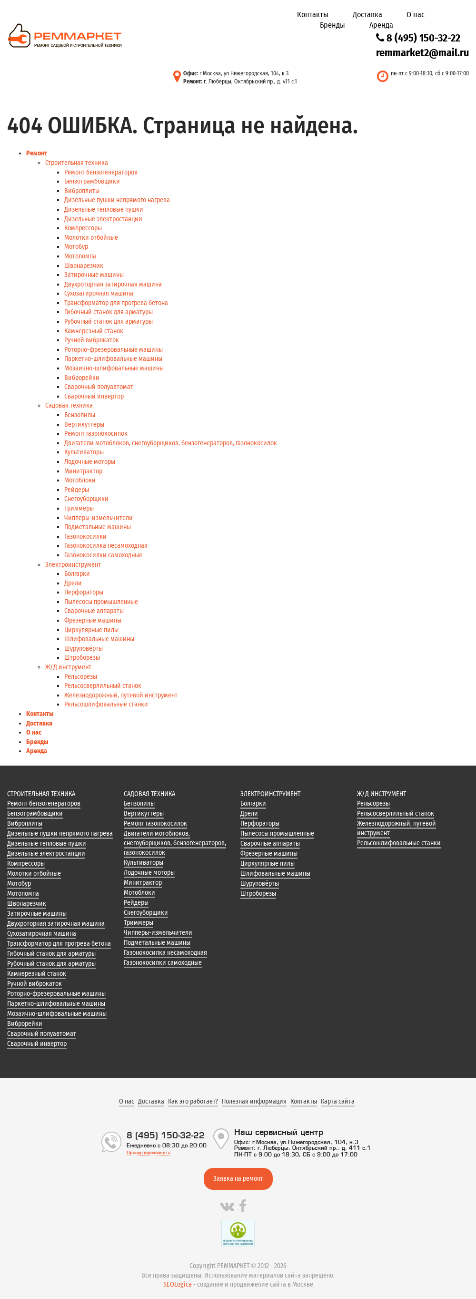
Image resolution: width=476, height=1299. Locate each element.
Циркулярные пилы (91, 630)
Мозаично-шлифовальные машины (114, 368)
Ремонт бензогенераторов (101, 172)
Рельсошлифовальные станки (106, 704)
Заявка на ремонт (238, 1179)
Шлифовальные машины (99, 639)
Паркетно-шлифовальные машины (113, 359)
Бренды (332, 25)
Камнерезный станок (93, 331)
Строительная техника (76, 163)
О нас (416, 14)
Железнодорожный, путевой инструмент (121, 695)
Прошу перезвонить (148, 1152)
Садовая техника (69, 405)
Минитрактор (83, 471)
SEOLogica (177, 1284)
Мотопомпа (80, 256)
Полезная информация (254, 1101)
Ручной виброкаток (91, 340)
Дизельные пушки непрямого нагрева (117, 200)
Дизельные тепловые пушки (103, 209)
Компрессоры (83, 228)
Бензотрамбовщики (92, 181)
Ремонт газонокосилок (96, 434)
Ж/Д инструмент (68, 667)
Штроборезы (82, 658)
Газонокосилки (85, 536)
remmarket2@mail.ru (422, 52)
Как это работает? (193, 1101)
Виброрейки (81, 378)
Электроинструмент (73, 565)
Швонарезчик (83, 266)
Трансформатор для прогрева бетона (116, 303)
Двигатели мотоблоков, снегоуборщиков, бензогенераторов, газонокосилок (170, 443)
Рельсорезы (80, 677)
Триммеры (79, 508)
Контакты (312, 14)
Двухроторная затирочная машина (113, 284)
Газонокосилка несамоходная (106, 546)
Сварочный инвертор (94, 396)
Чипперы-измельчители (98, 518)
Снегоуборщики (86, 499)
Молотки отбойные (91, 238)
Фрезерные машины (92, 620)
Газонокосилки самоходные (103, 555)
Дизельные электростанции (103, 219)
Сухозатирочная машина (98, 293)
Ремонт (36, 153)
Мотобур (76, 247)
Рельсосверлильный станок (102, 686)
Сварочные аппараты (94, 611)
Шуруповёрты (83, 648)
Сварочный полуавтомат (98, 387)
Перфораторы (83, 592)
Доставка (367, 14)
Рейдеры (76, 490)
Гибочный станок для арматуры (108, 312)
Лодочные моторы (89, 462)
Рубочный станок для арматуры (108, 321)
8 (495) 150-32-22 (418, 37)
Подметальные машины (97, 527)
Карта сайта (338, 1101)
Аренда (381, 25)
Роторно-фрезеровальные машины (113, 350)
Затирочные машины (94, 275)
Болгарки (77, 574)
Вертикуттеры (84, 424)
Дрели (73, 583)
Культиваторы (84, 452)
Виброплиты (81, 191)
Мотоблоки (80, 480)
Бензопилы (79, 415)
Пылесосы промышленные (101, 602)
